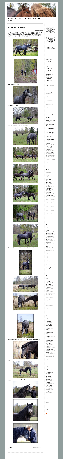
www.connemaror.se (51, 48)
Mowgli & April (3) (49, 82)
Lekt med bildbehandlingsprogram (50, 176)
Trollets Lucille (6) (49, 59)
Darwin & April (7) (49, 61)
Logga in (47, 409)
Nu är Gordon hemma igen (17, 28)
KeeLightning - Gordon (39, 30)
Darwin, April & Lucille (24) (50, 64)
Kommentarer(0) (10, 447)
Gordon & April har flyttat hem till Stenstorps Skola (50, 325)
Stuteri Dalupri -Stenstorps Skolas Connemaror (24, 18)
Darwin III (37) (48, 55)
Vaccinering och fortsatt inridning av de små (50, 133)
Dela (8, 448)
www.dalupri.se (52, 47)
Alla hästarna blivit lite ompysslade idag (50, 218)
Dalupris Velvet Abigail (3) (50, 85)
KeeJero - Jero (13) (49, 68)
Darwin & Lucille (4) (49, 63)
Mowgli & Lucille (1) (49, 80)
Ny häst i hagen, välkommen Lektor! (50, 189)
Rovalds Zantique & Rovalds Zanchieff (50, 373)
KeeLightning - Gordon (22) (50, 70)
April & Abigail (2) (49, 83)
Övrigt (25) (48, 66)
